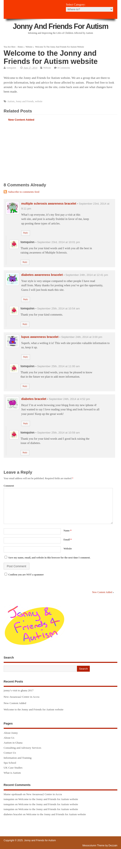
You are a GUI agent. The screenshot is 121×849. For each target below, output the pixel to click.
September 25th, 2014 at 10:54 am (58, 308)
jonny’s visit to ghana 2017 (18, 690)
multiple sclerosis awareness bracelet (48, 203)
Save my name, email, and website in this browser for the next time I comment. (49, 557)
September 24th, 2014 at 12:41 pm (86, 274)
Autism (10, 101)
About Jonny (11, 732)
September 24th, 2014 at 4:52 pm (69, 399)
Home (20, 47)
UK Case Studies (13, 767)
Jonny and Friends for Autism (60, 26)
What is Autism (12, 772)
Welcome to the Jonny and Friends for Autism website (33, 709)
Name (67, 530)
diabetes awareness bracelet (42, 274)
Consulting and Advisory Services (22, 747)
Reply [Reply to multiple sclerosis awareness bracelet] (25, 233)
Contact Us (10, 752)
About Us (9, 737)
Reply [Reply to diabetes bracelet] (25, 423)
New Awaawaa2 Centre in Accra (21, 696)
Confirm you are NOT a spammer (24, 574)
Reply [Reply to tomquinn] (25, 262)
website (38, 101)
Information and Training (18, 757)
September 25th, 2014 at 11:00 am (58, 366)
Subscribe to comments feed (23, 191)
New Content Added (21, 119)
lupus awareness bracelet (40, 336)
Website (29, 47)
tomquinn (11, 67)
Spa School (10, 762)
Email (67, 539)
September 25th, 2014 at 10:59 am (58, 432)
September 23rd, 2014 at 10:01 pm (58, 242)
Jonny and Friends (25, 101)
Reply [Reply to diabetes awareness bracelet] (25, 299)
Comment (9, 485)
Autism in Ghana (13, 742)
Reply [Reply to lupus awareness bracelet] (25, 357)
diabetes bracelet (33, 399)
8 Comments (64, 67)
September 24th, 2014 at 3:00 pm (81, 336)
